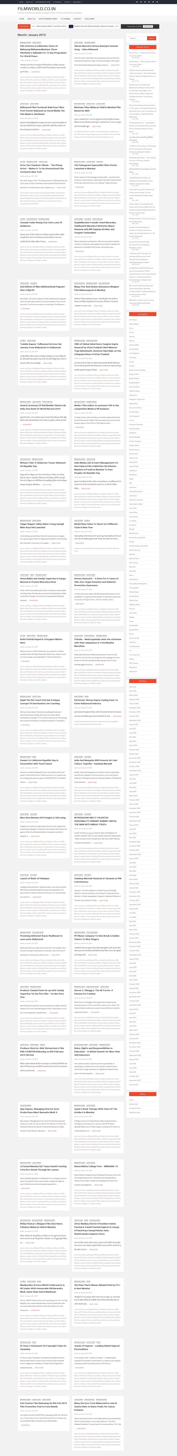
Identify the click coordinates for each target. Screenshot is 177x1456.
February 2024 (134, 800)
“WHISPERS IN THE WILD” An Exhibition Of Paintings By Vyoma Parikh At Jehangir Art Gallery (141, 181)
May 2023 (132, 837)
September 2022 (135, 854)
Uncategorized (25, 1084)
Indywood (132, 487)
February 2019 (134, 1034)
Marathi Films (133, 533)
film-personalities (41, 79)
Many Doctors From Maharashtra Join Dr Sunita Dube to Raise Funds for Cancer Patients (95, 1379)
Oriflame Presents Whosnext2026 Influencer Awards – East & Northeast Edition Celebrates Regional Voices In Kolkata (142, 74)
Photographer (134, 588)
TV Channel (57, 2)
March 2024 (133, 796)
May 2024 (132, 787)
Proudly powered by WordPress (73, 1452)
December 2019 (134, 992)
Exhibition (132, 433)
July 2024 (132, 779)
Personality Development (138, 584)
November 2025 (134, 712)
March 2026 (133, 695)
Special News (134, 630)
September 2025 (135, 720)
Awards (132, 366)
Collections (133, 395)
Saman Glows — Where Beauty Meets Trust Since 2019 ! (75, 26)
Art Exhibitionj (134, 353)
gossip (58, 79)
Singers (31, 89)
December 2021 (134, 892)
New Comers (32, 87)
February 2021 (134, 934)
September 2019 (135, 1005)
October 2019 (134, 1001)
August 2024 (133, 775)
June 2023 (132, 833)
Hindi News (30, 81)
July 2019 (132, 1013)
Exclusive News (103, 278)
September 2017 (135, 1080)
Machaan (106, 129)
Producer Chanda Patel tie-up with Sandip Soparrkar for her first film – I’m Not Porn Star (42, 974)
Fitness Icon (133, 458)
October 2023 (134, 817)
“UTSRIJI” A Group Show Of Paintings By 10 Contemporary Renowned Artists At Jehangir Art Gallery (142, 149)
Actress (29, 76)
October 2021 (134, 900)
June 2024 (132, 783)
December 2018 (134, 1043)
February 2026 (134, 699)
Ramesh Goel (80, 134)
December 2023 (134, 808)
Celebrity (49, 76)
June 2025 (132, 733)
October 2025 (134, 716)
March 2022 (133, 879)
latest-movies (26, 84)
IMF (130, 483)
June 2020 (132, 967)
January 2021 (134, 938)
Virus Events (133, 663)
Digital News (133, 403)
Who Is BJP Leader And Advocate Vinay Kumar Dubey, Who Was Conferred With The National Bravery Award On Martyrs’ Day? (142, 290)
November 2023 (134, 812)
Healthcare (133, 470)
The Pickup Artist (54, 197)
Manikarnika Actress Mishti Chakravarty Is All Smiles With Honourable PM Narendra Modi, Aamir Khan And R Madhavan (42, 1263)
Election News (134, 412)
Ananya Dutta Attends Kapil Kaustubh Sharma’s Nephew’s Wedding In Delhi (139, 245)
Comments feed (135, 1108)
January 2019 (134, 1038)
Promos (24, 89)
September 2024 (135, 770)
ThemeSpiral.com (109, 1452)
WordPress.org (134, 1112)
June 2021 (132, 917)
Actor (22, 189)
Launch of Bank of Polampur (34, 861)
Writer (36, 200)
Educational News (81, 1024)
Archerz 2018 (134, 345)
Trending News (89, 42)
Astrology (132, 357)
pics (56, 87)
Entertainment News (42, 2)
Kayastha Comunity (136, 500)
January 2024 (134, 804)
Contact (67, 2)
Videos (42, 1024)
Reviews (132, 609)
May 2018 (132, 1072)
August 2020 (133, 959)
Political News (95, 1196)
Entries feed (133, 1104)
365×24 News (134, 324)
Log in (131, 1100)
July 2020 (132, 963)
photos (50, 87)
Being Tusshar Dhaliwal (137, 370)
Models (87, 511)
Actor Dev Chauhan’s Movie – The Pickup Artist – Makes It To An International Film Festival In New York (42, 166)
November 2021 (134, 896)
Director (57, 76)
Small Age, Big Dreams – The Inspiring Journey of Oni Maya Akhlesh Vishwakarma (142, 160)
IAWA (131, 479)
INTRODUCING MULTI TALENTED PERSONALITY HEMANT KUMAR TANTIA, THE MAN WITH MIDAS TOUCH (95, 805)
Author (131, 362)
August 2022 (133, 858)
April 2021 (132, 925)
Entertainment (134, 416)
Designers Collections (137, 399)
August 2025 (133, 724)
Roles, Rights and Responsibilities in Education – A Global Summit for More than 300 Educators (97, 1031)
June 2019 (132, 1017)
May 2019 (132, 1022)
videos (44, 89)
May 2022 (132, 871)
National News (91, 334)
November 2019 (134, 997)
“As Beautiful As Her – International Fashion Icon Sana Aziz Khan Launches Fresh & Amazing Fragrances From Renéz (142, 127)
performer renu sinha (95, 538)
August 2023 (133, 825)
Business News (91, 394)
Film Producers (134, 450)
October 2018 (134, 1051)
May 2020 (132, 971)
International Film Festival (47, 192)
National (132, 554)
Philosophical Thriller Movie (55, 195)
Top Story (132, 642)
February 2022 (134, 884)
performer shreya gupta (98, 707)
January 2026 (134, 703)
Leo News (87, 215)
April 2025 (132, 741)
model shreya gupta (81, 707)
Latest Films (24, 102)
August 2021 (133, 909)
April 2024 (132, 791)
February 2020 (134, 984)
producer (63, 87)
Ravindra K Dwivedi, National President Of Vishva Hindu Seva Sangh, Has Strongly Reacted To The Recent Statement (142, 231)
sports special (97, 215)
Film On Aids (96, 129)
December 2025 (134, 708)
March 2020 (133, 980)
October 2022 (134, 850)
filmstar (51, 79)
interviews (39, 81)
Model (60, 192)
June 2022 (132, 867)
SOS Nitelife (133, 625)
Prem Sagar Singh (89, 132)
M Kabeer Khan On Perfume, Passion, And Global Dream (142, 220)
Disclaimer (77, 2)
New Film (100, 159)
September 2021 (135, 904)
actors (22, 76)
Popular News (134, 596)
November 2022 (134, 846)
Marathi (132, 529)
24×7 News (133, 320)
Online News (133, 579)
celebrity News (134, 391)
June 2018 (132, 1068)
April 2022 (132, 875)
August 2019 (133, 1009)
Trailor (38, 89)
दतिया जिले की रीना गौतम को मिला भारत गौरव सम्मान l (142, 170)
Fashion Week (134, 445)
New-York (40, 195)
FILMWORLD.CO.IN (37, 8)
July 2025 (132, 729)
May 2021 (132, 921)
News (32, 564)
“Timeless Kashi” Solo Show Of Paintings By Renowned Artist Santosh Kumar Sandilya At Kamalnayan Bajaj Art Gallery (140, 257)
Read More (35, 71)
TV (130, 650)
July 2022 (132, 863)
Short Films (133, 613)
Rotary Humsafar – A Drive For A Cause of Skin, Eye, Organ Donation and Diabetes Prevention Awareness (96, 571)
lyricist (35, 84)
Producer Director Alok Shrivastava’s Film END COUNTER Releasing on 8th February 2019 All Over (42, 1031)
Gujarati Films (134, 466)
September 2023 (135, 821)
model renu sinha (80, 538)
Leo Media (132, 521)
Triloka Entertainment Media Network (100, 134)
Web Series (133, 671)
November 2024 (134, 762)
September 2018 (135, 1055)
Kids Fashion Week (136, 504)
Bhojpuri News (37, 1196)
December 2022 (134, 842)
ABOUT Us (29, 2)
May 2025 (132, 737)
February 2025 (134, 750)
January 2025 (134, 754)
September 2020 (135, 955)
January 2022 (134, 888)
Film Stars (29, 79)
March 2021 (133, 930)
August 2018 (133, 1059)
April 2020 (132, 976)
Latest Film (133, 508)
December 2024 (134, 758)
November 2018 (134, 1047)
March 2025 (133, 745)
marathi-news (55, 84)
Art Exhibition (134, 349)
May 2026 (132, 687)
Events (131, 420)
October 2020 (134, 951)
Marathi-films (44, 84)
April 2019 (132, 1026)
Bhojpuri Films (39, 76)
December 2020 (134, 942)
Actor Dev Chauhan (33, 189)
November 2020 (134, 946)
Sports (131, 634)
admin (22, 60)
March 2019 (133, 1030)
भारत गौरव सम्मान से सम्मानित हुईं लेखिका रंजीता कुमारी (141, 138)
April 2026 (132, 691)
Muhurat (114, 129)
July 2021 (132, 913)
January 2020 (134, 988)
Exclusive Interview (136, 424)
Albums (131, 341)
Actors (22, 159)
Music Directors (134, 550)
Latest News (36, 42)
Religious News (134, 604)
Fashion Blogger (92, 967)
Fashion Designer (135, 441)
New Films (42, 87)
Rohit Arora (42, 197)
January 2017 (134, 1084)
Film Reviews (133, 454)
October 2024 (134, 766)
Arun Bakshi (78, 129)
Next (73, 1430)
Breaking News (25, 42)
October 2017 (134, 1076)
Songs (131, 621)
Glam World (133, 462)
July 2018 (132, 1064)
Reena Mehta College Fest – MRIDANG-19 (96, 1143)
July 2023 (132, 829)
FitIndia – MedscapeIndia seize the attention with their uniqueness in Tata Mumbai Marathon (97, 630)
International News (136, 491)
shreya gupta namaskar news (91, 710)
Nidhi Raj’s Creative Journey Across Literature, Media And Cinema (141, 301)
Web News (133, 667)
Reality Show (133, 600)
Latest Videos (61, 81)
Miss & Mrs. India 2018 (137, 537)
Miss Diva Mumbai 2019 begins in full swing (43, 802)
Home (21, 2)
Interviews (133, 496)
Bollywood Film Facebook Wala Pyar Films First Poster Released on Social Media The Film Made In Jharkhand (42, 109)
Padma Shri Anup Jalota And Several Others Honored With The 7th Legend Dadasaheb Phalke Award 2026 (141, 194)
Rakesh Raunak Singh (112, 132)
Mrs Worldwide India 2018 (138, 546)
